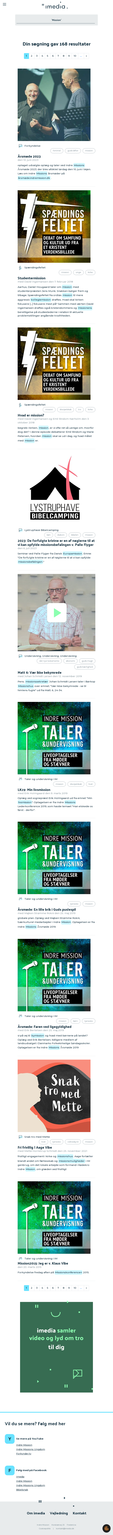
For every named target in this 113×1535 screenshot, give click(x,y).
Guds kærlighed (85, 667)
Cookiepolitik (45, 1528)
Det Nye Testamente (49, 661)
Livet (91, 784)
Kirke (90, 272)
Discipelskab (65, 409)
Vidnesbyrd (73, 1142)
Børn (75, 1021)
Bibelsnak (22, 1489)
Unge (78, 272)
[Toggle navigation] (17, 5)
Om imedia (36, 1513)
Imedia (20, 1476)
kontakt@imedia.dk (65, 1528)
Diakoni (60, 535)
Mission (89, 150)
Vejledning (59, 1513)
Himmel (57, 150)
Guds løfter (73, 150)
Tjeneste (74, 904)
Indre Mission (24, 1445)
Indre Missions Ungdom (30, 1449)
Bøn (49, 535)
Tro (79, 409)
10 (75, 55)
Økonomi (70, 661)
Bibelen (74, 535)
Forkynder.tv (23, 1453)
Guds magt (87, 661)
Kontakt (79, 1513)
